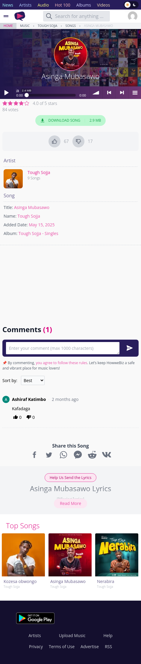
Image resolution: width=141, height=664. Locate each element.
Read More (70, 503)
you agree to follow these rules (61, 362)
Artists (34, 635)
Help (107, 635)
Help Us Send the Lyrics (71, 477)
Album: (10, 233)
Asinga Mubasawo (98, 26)
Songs (70, 26)
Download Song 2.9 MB (70, 120)
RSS (108, 646)
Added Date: (16, 225)
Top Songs (23, 525)
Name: (10, 216)
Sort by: (9, 380)
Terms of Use (62, 646)
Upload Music (72, 635)
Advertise (90, 646)
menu (134, 92)
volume (96, 92)
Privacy (36, 646)
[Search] (49, 16)
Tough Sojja (47, 26)
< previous (109, 92)
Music (25, 26)
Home (8, 26)
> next (122, 92)
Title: (8, 207)
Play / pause (6, 92)
